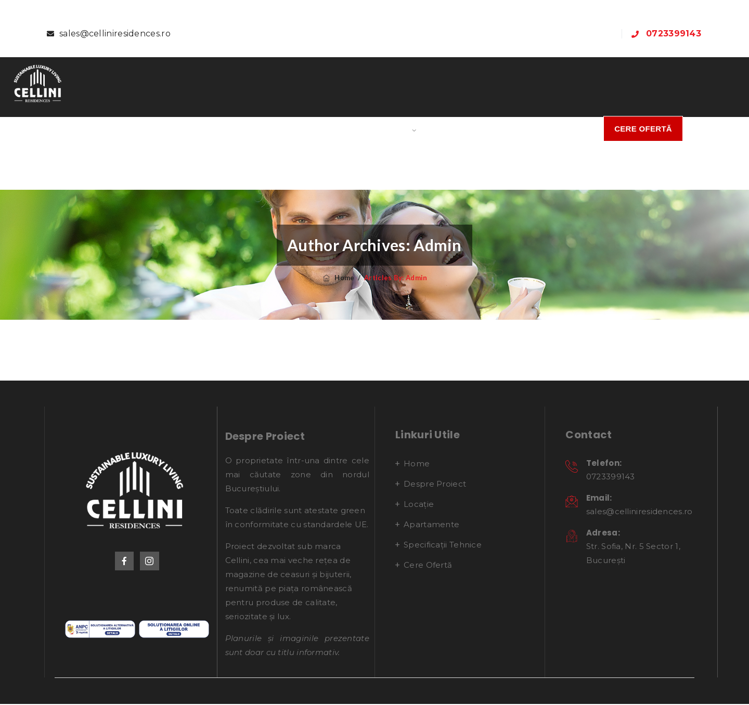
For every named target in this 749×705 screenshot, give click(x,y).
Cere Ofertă (643, 128)
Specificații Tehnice (479, 128)
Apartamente (381, 128)
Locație (319, 128)
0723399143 (673, 33)
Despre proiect (252, 128)
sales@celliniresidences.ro (115, 33)
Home (191, 128)
